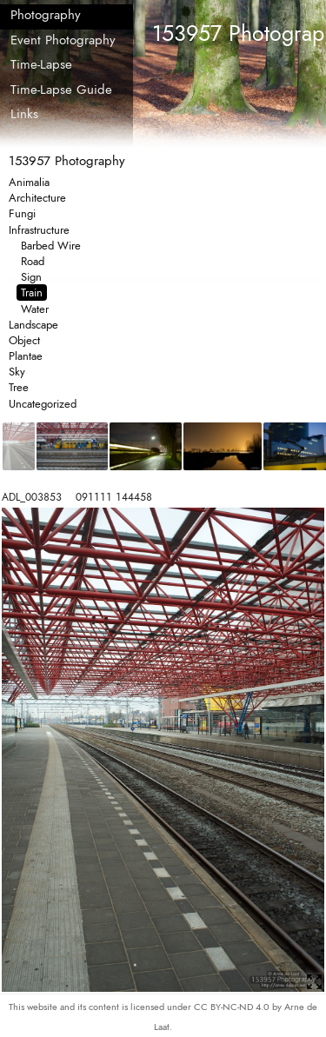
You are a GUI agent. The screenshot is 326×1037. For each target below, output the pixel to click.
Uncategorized (43, 404)
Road (32, 261)
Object (24, 340)
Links (24, 113)
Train (32, 292)
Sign (31, 277)
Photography (45, 14)
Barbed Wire (51, 245)
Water (35, 309)
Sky (17, 371)
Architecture (37, 197)
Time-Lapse (41, 64)
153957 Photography (67, 160)
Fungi (22, 213)
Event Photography (63, 40)
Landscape (33, 324)
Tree (19, 387)
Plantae (26, 356)
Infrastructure (39, 230)
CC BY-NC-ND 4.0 (233, 1007)
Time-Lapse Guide (61, 89)
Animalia (29, 182)
